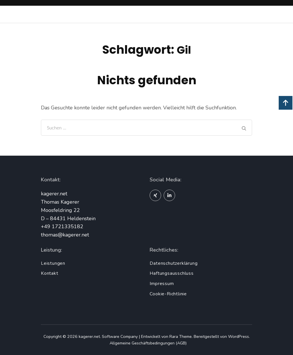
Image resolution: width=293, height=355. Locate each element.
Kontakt (49, 273)
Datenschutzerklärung (173, 263)
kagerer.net (89, 336)
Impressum (162, 283)
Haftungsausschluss (171, 273)
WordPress (238, 336)
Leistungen (53, 263)
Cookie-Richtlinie (168, 294)
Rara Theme (180, 336)
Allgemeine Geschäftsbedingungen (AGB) (148, 343)
